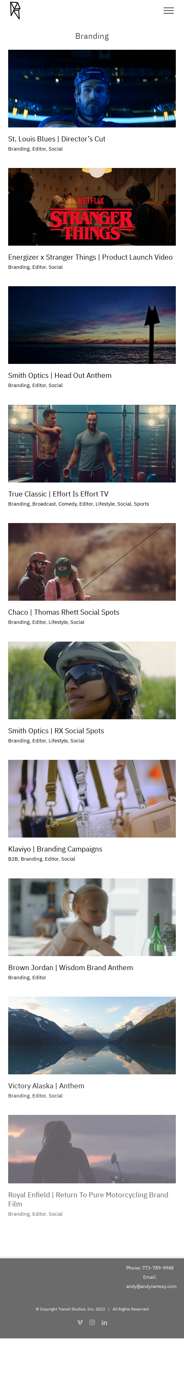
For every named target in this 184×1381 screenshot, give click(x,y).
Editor (39, 148)
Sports (141, 504)
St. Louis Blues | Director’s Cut (56, 138)
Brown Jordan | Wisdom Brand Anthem (70, 967)
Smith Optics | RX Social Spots (56, 730)
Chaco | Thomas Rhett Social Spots (63, 612)
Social (56, 148)
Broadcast (44, 504)
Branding (19, 148)
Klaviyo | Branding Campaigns (55, 849)
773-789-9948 (157, 1268)
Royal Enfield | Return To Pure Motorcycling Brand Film (88, 1199)
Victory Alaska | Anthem (46, 1085)
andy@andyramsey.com (151, 1286)
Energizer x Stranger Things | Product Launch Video (90, 257)
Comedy (67, 504)
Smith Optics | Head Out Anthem (60, 375)
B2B (13, 859)
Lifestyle (105, 504)
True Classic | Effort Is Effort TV (58, 493)
